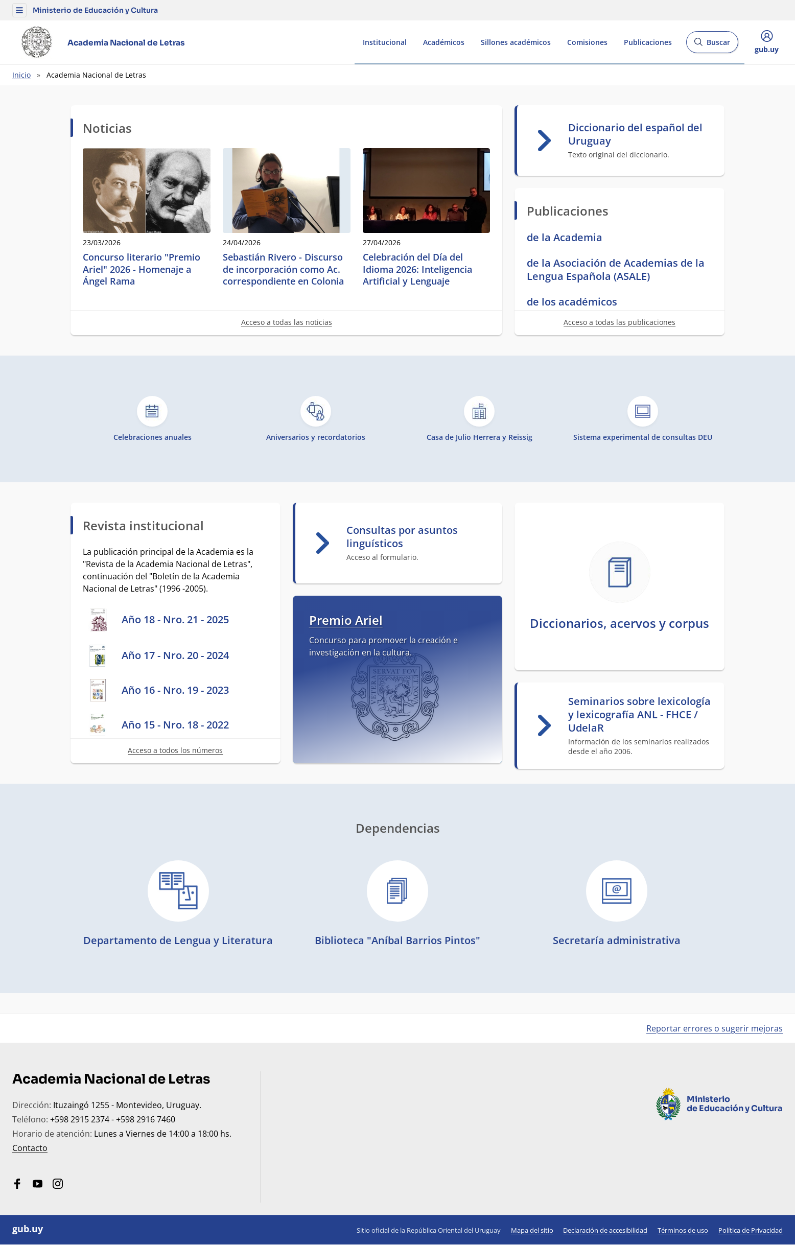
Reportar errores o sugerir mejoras (714, 1028)
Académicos (443, 42)
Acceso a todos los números (175, 750)
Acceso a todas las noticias (286, 322)
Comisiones (587, 42)
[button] (19, 10)
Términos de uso (683, 1230)
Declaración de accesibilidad (605, 1230)
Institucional (385, 42)
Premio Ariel (346, 620)
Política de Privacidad (750, 1230)
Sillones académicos (516, 42)
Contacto (30, 1148)
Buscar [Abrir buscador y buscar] (712, 45)
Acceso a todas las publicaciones (619, 322)
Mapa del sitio (532, 1230)
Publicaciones (648, 42)
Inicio (21, 75)
